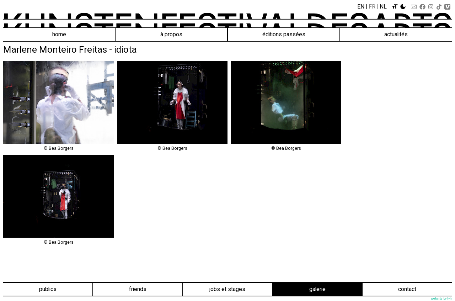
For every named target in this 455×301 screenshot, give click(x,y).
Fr (372, 6)
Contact (407, 289)
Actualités (396, 34)
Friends (137, 289)
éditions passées (283, 34)
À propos (171, 34)
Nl (383, 6)
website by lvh (441, 298)
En (360, 6)
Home (59, 34)
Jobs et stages (227, 289)
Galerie (317, 289)
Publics (48, 289)
